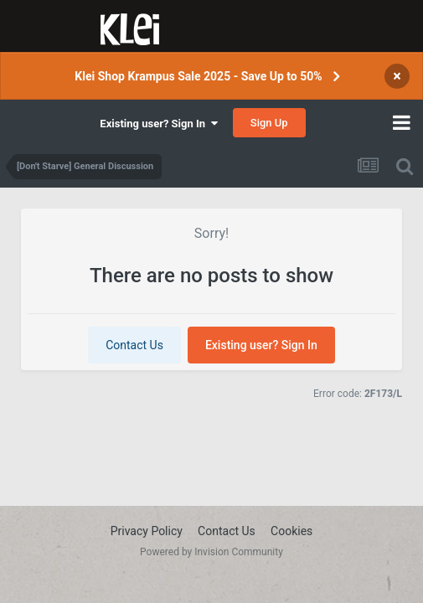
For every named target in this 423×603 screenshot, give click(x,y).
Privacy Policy (147, 531)
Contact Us (134, 345)
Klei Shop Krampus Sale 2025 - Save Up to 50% (198, 76)
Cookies (291, 531)
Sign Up (269, 122)
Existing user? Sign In (158, 123)
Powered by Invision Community (211, 552)
